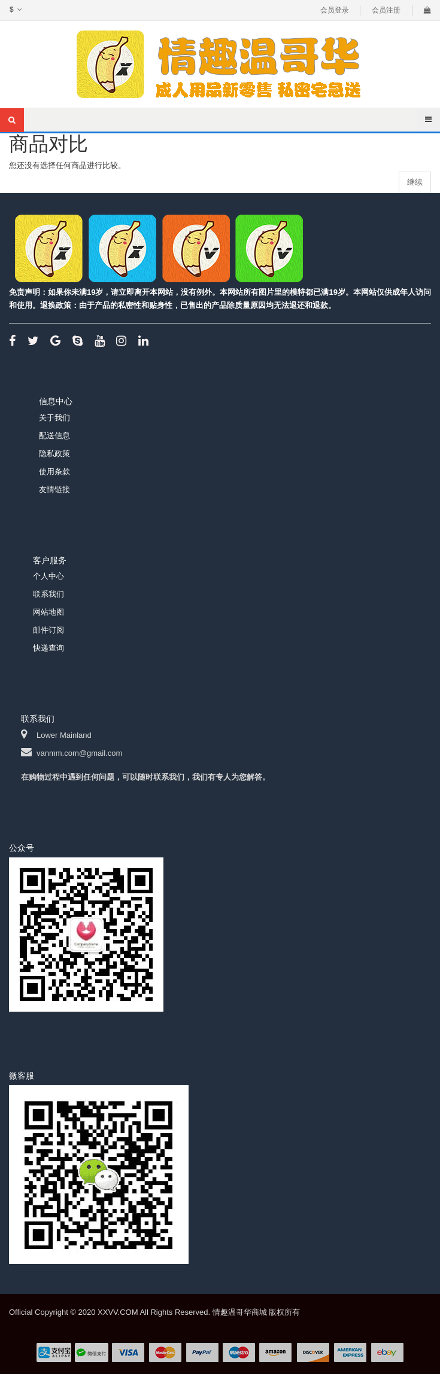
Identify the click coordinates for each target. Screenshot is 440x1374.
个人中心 (48, 576)
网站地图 (48, 611)
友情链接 (54, 489)
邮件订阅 (48, 629)
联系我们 (48, 594)
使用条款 (54, 471)
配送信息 (54, 435)
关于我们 (54, 417)
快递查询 (48, 647)
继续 (415, 182)
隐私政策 (54, 453)
